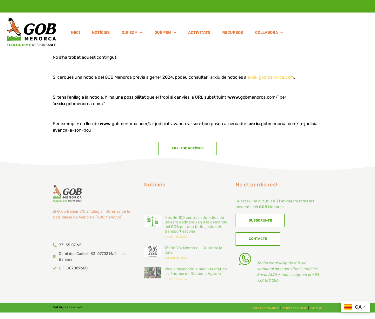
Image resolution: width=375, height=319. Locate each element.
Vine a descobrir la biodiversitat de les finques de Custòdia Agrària (195, 299)
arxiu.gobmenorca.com (270, 77)
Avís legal (315, 309)
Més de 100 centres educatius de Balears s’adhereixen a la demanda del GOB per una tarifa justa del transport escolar (195, 252)
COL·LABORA (269, 34)
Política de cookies (294, 309)
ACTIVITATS (199, 34)
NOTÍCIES (101, 34)
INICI (75, 34)
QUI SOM (132, 34)
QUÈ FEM (165, 34)
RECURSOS (232, 34)
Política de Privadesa (265, 309)
